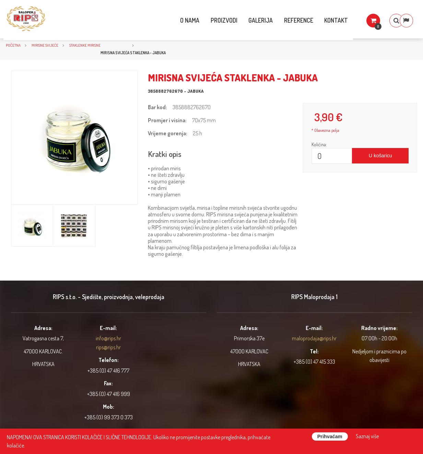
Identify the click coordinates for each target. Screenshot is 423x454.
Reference (283, 20)
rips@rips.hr (108, 347)
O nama (174, 20)
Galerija (245, 20)
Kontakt (321, 20)
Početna (13, 45)
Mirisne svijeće (45, 45)
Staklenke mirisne (85, 45)
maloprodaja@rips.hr (314, 338)
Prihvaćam (329, 436)
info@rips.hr (108, 338)
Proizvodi (208, 20)
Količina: (319, 144)
